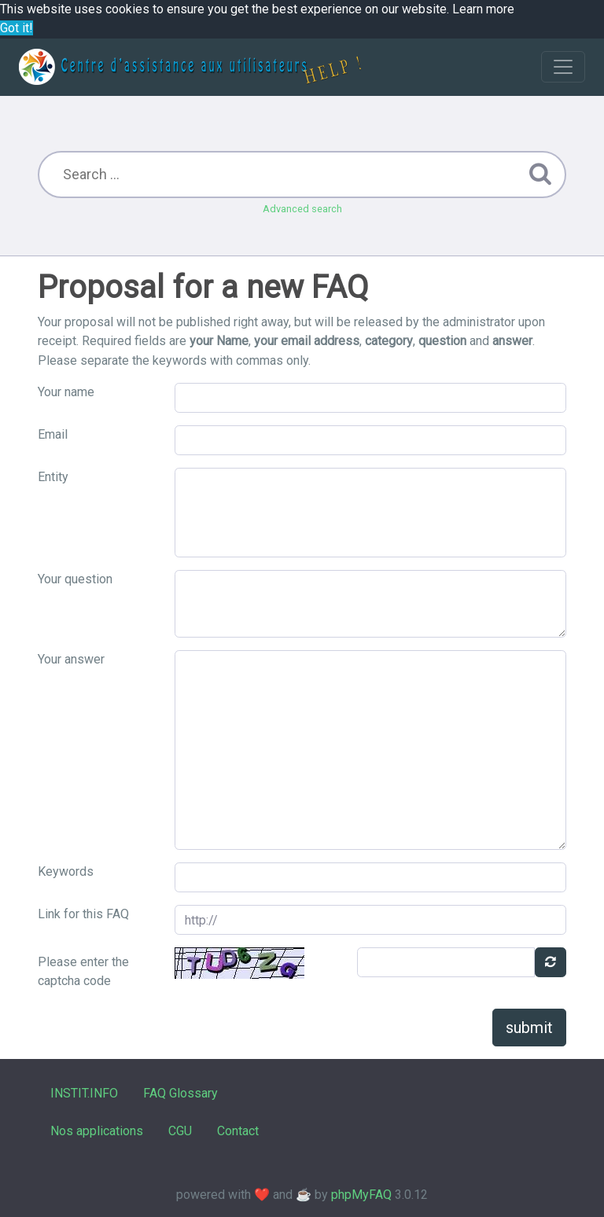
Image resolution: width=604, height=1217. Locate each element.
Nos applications (96, 1130)
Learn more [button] (483, 9)
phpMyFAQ (361, 1194)
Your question (75, 579)
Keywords (66, 871)
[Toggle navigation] (563, 67)
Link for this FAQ (83, 913)
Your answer (71, 659)
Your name (66, 391)
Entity (53, 476)
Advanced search (302, 209)
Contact (238, 1130)
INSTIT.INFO (84, 1093)
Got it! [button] (16, 27)
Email (53, 434)
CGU (180, 1130)
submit (529, 1027)
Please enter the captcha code (83, 971)
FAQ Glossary (180, 1093)
